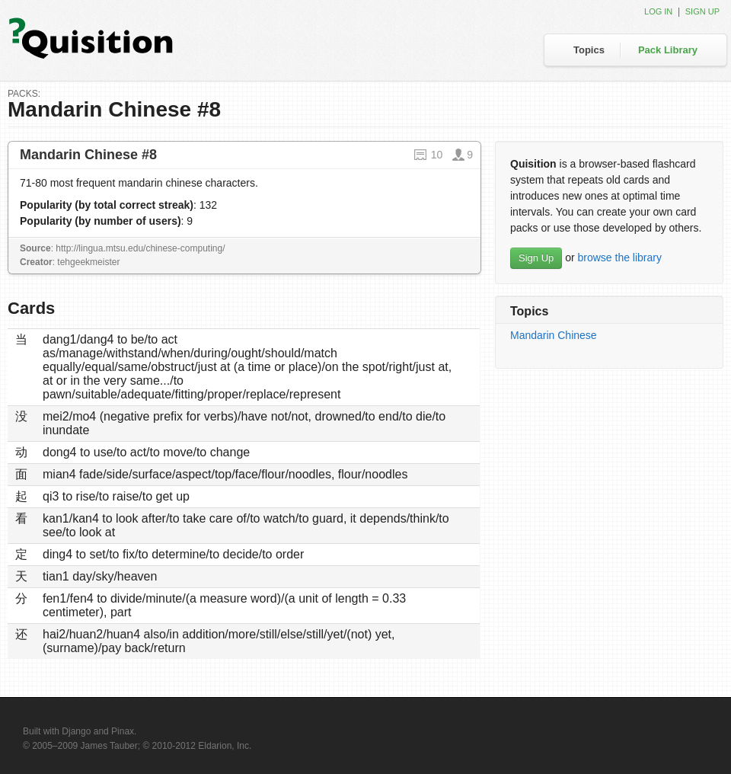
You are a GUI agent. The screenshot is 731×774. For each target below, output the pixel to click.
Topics (589, 50)
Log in (658, 11)
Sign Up (536, 258)
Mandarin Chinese (553, 335)
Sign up (702, 11)
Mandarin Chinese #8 (88, 154)
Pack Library (667, 50)
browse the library (619, 257)
